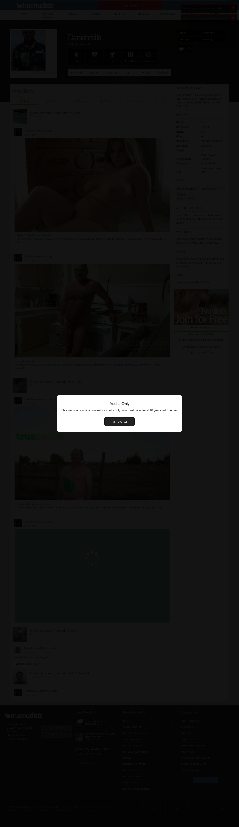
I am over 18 (119, 421)
